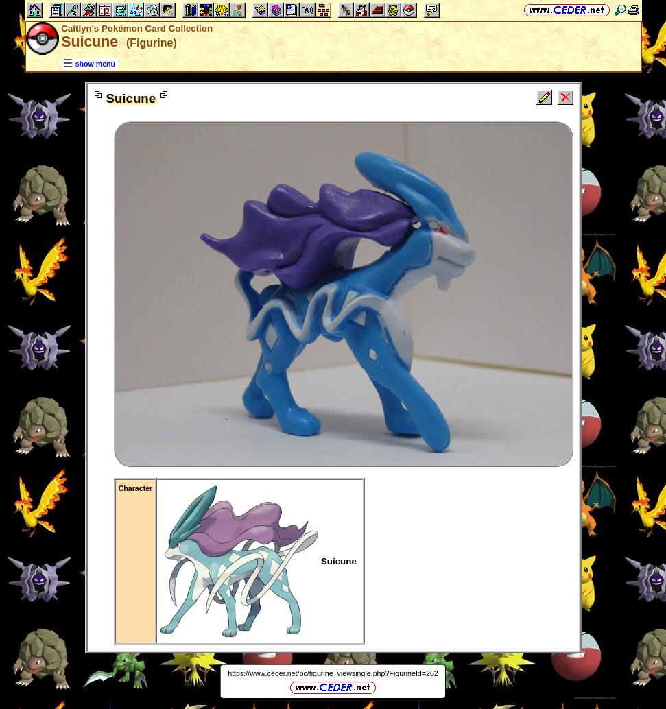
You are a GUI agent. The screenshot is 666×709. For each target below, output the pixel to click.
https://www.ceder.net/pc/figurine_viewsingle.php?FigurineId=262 (333, 673)
